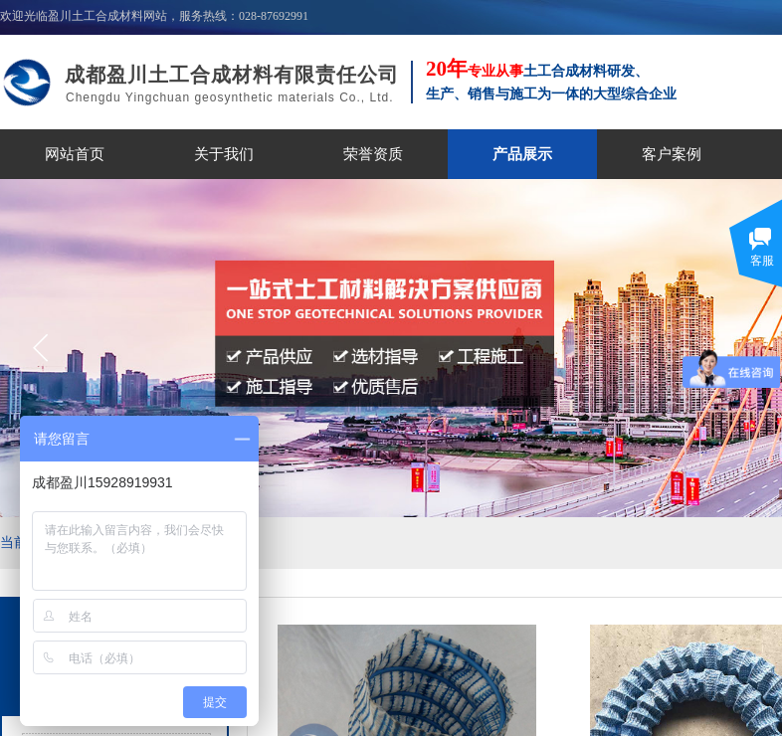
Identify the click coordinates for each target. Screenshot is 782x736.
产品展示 (522, 154)
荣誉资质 (373, 154)
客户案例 (671, 154)
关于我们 (224, 154)
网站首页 (74, 154)
